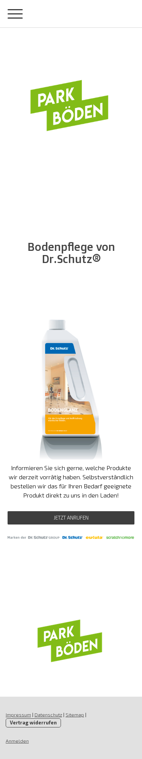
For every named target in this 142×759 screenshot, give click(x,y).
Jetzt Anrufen (71, 518)
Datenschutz (48, 714)
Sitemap (75, 714)
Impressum (18, 714)
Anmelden (17, 741)
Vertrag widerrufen (33, 722)
